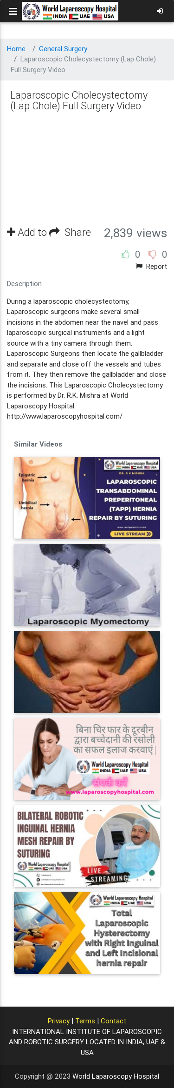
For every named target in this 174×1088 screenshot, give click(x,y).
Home (16, 48)
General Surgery (63, 48)
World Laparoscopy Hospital (115, 1076)
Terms (85, 1020)
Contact (113, 1020)
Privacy (59, 1020)
